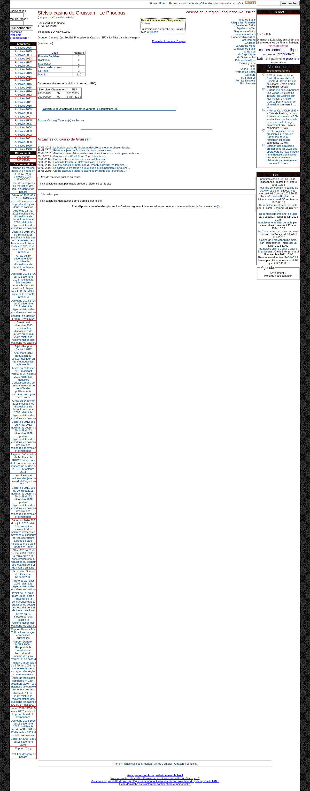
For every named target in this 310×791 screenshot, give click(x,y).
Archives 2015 (23, 87)
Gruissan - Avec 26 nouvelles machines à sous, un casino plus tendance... (97, 153)
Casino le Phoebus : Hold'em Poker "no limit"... (80, 162)
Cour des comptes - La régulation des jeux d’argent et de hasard (23, 187)
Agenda (193, 3)
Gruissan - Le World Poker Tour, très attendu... (80, 156)
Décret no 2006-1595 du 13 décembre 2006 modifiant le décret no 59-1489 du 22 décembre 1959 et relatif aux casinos (23, 728)
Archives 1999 (23, 145)
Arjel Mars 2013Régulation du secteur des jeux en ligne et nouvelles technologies (23, 358)
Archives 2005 (23, 123)
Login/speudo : (18, 10)
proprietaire (286, 54)
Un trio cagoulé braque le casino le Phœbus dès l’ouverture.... (89, 170)
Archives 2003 (23, 131)
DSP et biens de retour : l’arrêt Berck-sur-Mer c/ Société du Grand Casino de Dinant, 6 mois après (281, 79)
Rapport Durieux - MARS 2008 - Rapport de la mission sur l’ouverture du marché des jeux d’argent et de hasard (23, 650)
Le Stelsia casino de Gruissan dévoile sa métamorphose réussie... (92, 147)
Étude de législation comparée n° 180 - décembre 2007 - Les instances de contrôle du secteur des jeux (23, 683)
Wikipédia (153, 31)
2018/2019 (23, 156)
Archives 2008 (23, 112)
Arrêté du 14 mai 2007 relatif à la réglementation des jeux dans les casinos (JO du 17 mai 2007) (23, 699)
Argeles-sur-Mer (246, 28)
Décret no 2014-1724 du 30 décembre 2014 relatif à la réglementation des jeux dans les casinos (23, 306)
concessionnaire (271, 50)
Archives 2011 (23, 102)
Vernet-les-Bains (246, 71)
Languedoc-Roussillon (52, 17)
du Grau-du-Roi (246, 57)
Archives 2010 (23, 105)
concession (269, 54)
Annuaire (225, 3)
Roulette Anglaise (48, 56)
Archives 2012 (23, 98)
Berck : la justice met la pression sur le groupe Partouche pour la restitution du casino (280, 135)
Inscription (16, 31)
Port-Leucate (248, 83)
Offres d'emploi (209, 3)
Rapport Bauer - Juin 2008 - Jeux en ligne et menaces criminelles (23, 633)
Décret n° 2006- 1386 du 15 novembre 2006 (23, 741)
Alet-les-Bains (247, 19)
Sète (253, 66)
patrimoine (278, 58)
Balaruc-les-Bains (245, 34)
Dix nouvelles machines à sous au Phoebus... (80, 159)
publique (291, 50)
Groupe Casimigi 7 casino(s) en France (61, 120)
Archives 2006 (23, 120)
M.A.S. (42, 74)
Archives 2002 (23, 134)
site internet (45, 43)
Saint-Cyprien (247, 63)
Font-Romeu (248, 39)
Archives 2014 (23, 91)
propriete (292, 58)
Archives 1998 (23, 149)
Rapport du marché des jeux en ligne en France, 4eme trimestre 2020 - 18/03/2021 (23, 173)
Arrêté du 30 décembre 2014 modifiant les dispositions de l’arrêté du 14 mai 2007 (23, 263)
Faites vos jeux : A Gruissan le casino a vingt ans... (83, 150)
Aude (70, 17)
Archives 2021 (23, 65)
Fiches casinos (178, 3)
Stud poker (44, 63)
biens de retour (278, 46)
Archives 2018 (23, 76)
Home (153, 3)
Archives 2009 (23, 109)
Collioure (250, 74)
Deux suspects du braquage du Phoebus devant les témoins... (90, 164)
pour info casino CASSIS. (275, 178)
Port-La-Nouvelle (245, 80)
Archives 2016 (23, 83)
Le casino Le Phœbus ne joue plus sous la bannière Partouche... (91, 167)
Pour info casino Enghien (275, 196)
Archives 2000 (23, 141)
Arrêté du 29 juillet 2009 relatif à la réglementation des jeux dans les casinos (23, 585)
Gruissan (146, 23)
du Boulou (249, 51)
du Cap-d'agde (247, 54)
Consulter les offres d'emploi (169, 41)
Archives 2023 (23, 58)
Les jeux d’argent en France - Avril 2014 (23, 317)
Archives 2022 (23, 62)
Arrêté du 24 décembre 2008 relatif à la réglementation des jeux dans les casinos (23, 620)
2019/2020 (23, 160)
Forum (163, 3)
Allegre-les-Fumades (243, 22)
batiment (263, 58)
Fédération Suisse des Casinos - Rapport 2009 (23, 574)
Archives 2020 (23, 69)
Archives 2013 (23, 94)
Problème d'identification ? (19, 36)
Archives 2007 (23, 116)
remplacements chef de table (275, 222)
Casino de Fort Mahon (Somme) (278, 239)
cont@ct (238, 3)
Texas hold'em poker (50, 67)
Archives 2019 (23, 73)
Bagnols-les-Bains (245, 31)
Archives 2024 (23, 54)
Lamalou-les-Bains (244, 48)
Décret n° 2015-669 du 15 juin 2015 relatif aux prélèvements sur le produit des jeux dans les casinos (23, 201)
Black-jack (44, 60)
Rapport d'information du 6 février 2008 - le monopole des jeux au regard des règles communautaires (23, 668)
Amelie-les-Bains (245, 25)
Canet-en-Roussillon (243, 37)
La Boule (43, 70)
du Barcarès (248, 77)
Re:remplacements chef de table (278, 205)
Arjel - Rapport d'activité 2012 (23, 348)
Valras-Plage (248, 68)
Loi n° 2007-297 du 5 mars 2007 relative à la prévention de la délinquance (23, 712)
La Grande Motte (245, 45)
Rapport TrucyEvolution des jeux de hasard (23, 752)
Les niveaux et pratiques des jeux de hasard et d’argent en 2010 (23, 480)
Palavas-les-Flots (245, 60)
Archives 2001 (23, 138)
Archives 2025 (23, 51)
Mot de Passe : (19, 18)
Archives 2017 (23, 80)
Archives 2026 (23, 47)
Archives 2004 (23, 127)
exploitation (278, 62)
